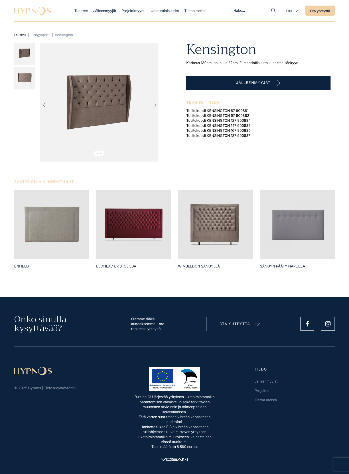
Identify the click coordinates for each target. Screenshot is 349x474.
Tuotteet (81, 10)
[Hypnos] (32, 11)
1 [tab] (97, 153)
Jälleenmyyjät (104, 10)
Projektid (262, 390)
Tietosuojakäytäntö (60, 388)
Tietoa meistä (195, 10)
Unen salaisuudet (165, 10)
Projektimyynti (133, 10)
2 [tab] (100, 153)
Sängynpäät (40, 35)
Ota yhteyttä (320, 11)
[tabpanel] (99, 102)
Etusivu (20, 35)
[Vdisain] (174, 459)
